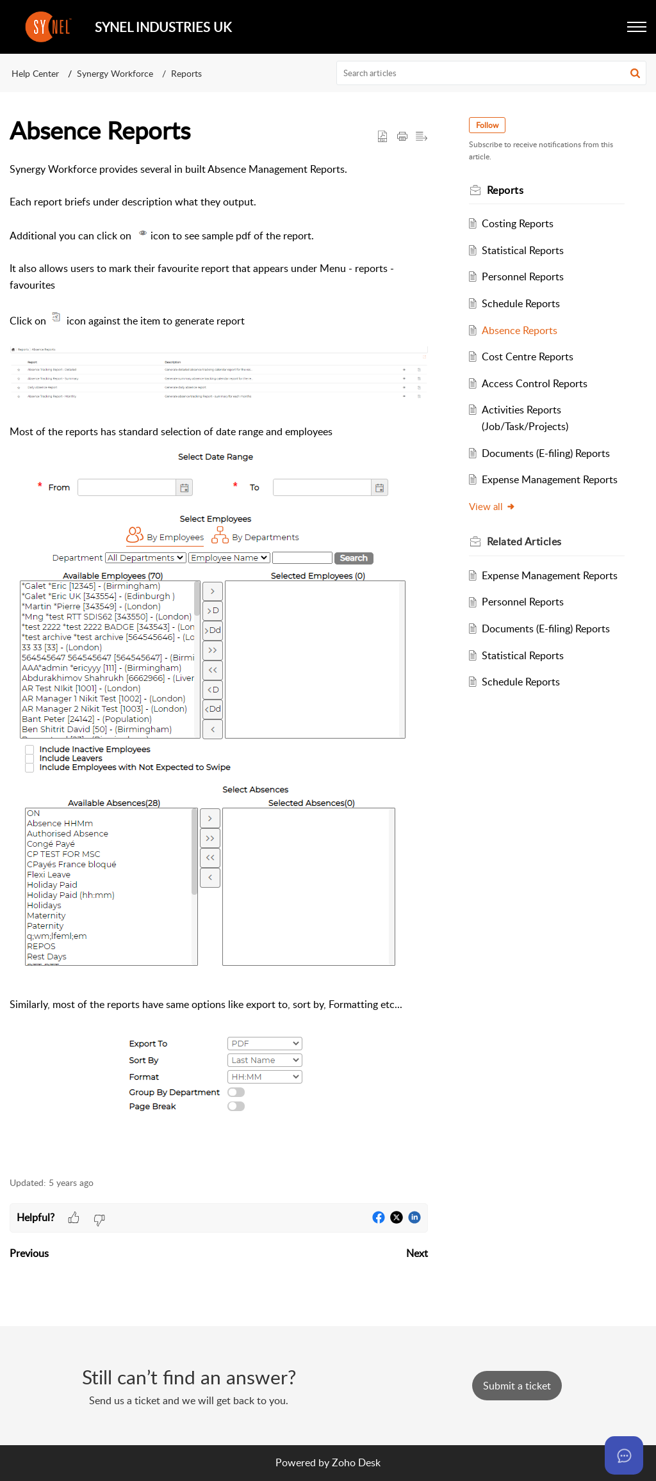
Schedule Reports (521, 303)
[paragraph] (219, 662)
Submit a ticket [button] (517, 1386)
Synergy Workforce (115, 73)
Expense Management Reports (550, 479)
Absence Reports (519, 330)
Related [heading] (524, 541)
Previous (29, 1253)
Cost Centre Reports (527, 356)
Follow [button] (487, 125)
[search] (491, 73)
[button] (636, 26)
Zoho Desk (356, 1462)
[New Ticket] (517, 1386)
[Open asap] (624, 1455)
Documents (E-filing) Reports (546, 453)
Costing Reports (518, 223)
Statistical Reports (523, 250)
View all (492, 506)
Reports (186, 73)
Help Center (35, 73)
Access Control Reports (534, 383)
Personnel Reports (523, 276)
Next (417, 1253)
